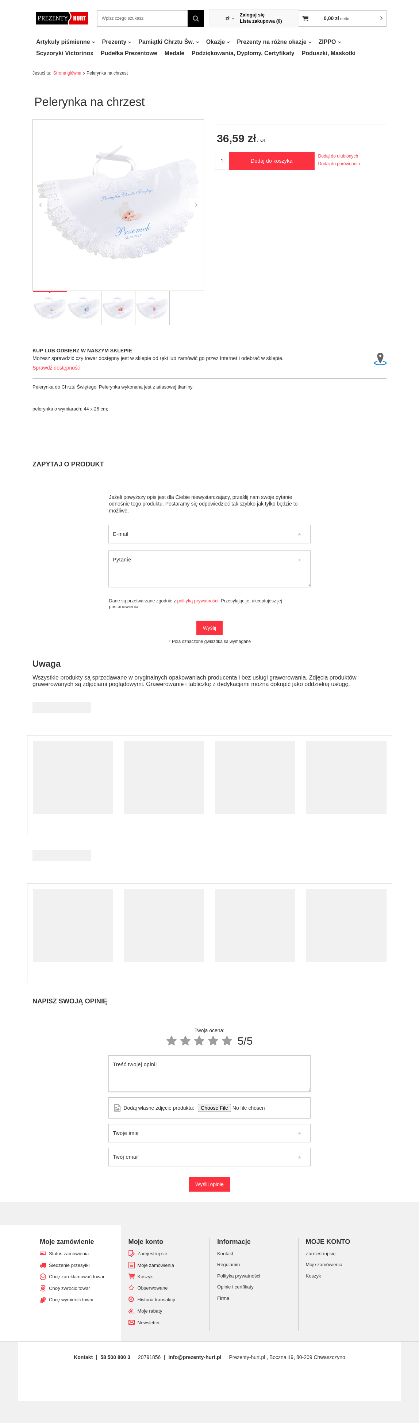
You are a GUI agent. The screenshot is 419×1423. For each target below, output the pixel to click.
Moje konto (146, 1241)
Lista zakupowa (261, 21)
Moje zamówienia (156, 1265)
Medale (174, 53)
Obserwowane (153, 1288)
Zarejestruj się (153, 1253)
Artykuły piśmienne (63, 42)
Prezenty (114, 42)
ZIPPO (327, 42)
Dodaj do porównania (339, 163)
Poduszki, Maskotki (329, 53)
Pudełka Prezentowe (129, 53)
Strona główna (67, 73)
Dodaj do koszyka (272, 161)
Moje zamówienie (67, 1241)
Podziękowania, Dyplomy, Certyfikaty (243, 53)
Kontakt (83, 1357)
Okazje (215, 42)
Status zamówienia (69, 1253)
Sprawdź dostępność (56, 368)
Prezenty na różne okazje (271, 42)
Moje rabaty (150, 1311)
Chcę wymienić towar (71, 1299)
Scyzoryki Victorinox (64, 53)
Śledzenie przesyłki (69, 1265)
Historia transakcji (156, 1299)
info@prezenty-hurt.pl (194, 1357)
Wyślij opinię (209, 1184)
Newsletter (149, 1322)
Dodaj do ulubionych (338, 156)
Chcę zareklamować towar (76, 1276)
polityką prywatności (198, 600)
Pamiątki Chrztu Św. (166, 42)
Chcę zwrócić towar (69, 1288)
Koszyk (145, 1276)
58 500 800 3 (115, 1357)
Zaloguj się (252, 15)
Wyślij (209, 628)
